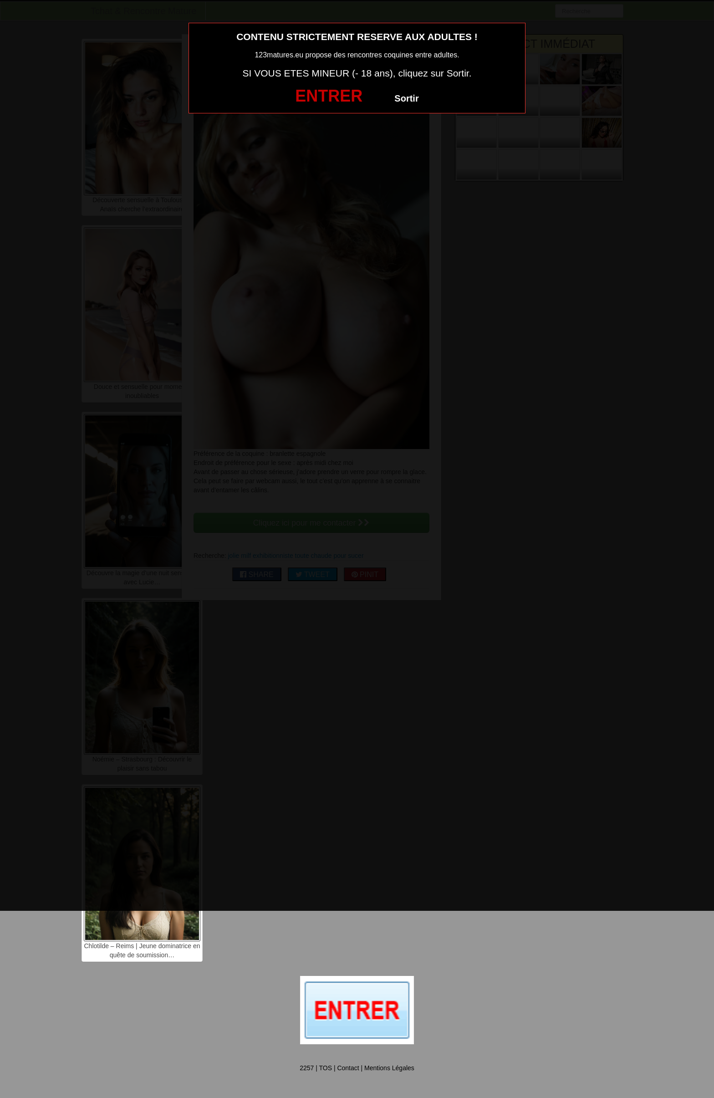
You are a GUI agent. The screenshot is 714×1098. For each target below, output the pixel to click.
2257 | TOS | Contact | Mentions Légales (357, 1068)
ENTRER (328, 96)
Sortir (406, 98)
